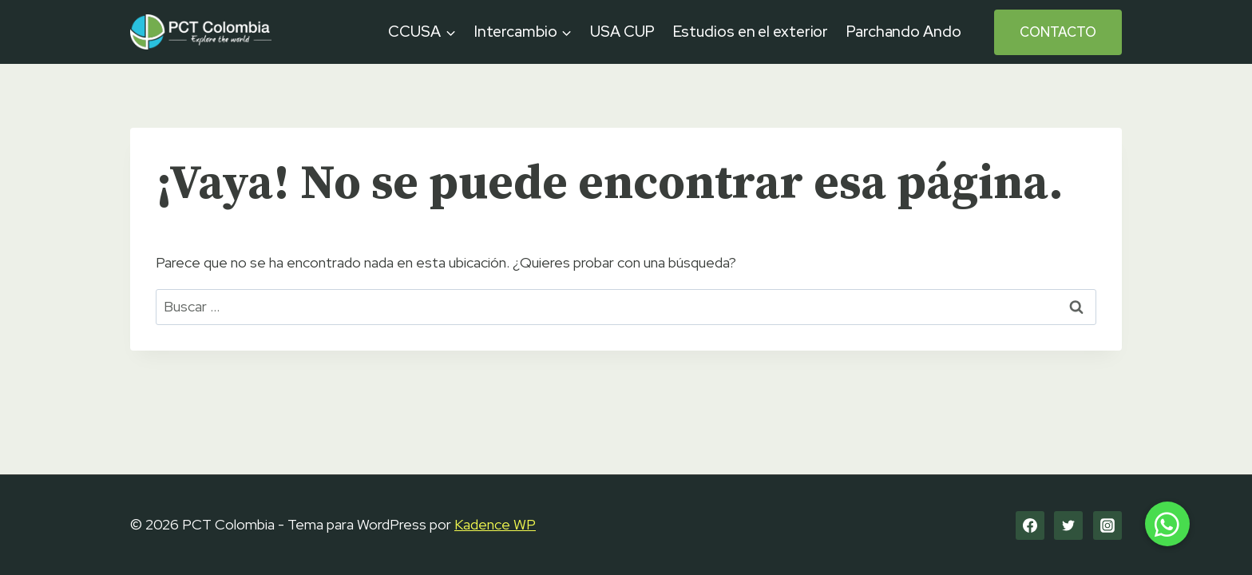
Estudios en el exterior (751, 32)
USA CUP (622, 32)
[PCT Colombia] (200, 31)
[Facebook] (1030, 525)
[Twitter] (1068, 525)
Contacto (1058, 32)
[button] (1167, 524)
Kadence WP (495, 524)
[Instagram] (1107, 525)
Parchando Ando (903, 32)
